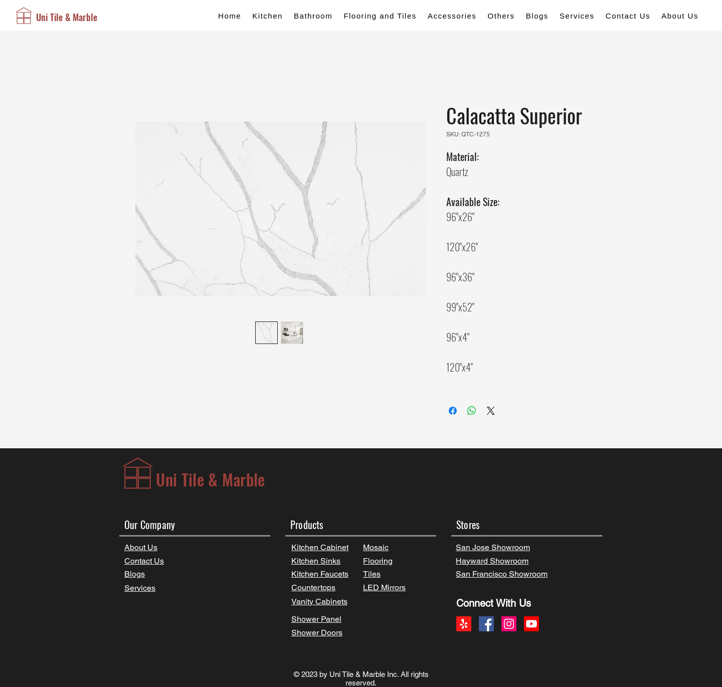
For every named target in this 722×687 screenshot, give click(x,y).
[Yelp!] (463, 623)
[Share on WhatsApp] (472, 411)
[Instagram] (508, 623)
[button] (267, 16)
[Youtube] (531, 623)
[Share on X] (491, 411)
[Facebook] (486, 623)
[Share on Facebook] (453, 411)
